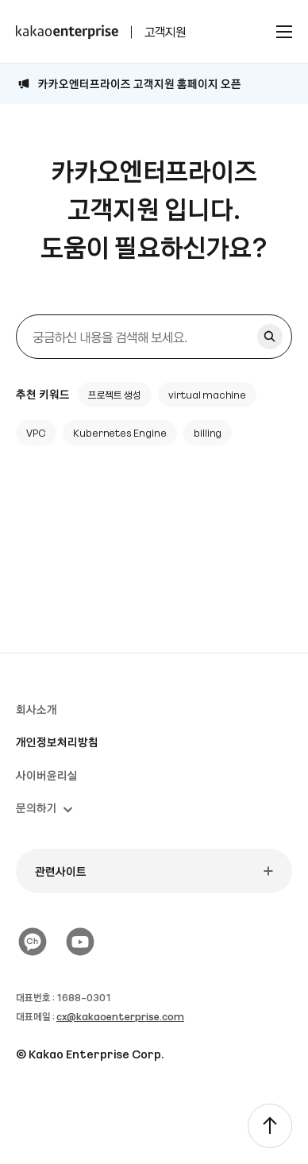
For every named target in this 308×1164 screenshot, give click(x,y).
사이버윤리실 (47, 775)
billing (208, 433)
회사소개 (36, 709)
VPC (36, 433)
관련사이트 (61, 871)
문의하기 (44, 807)
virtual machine (207, 394)
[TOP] (270, 1126)
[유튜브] (80, 941)
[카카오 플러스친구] (32, 941)
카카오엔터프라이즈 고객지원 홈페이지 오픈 (139, 83)
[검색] (154, 336)
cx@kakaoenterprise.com (120, 1016)
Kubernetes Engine (120, 433)
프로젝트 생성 (115, 394)
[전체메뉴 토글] (284, 32)
